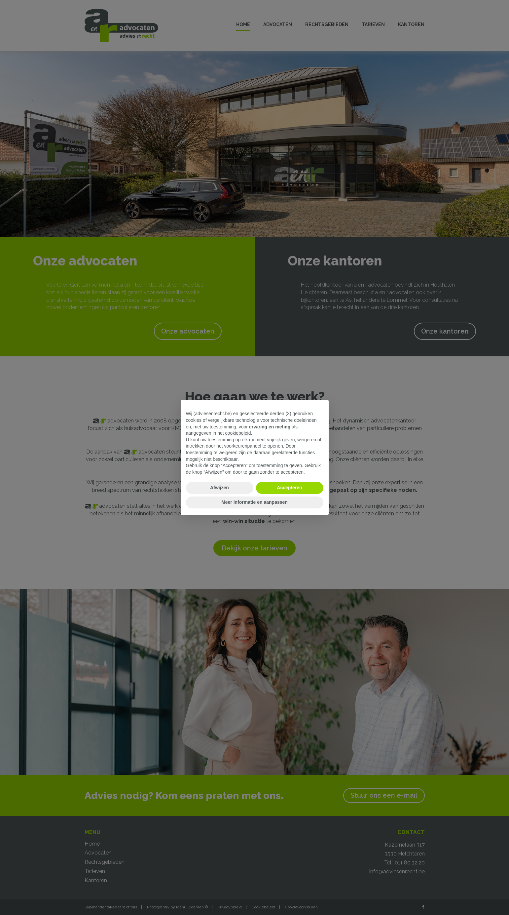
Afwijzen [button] (219, 487)
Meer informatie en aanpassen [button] (254, 502)
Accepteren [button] (289, 487)
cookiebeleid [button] (238, 433)
